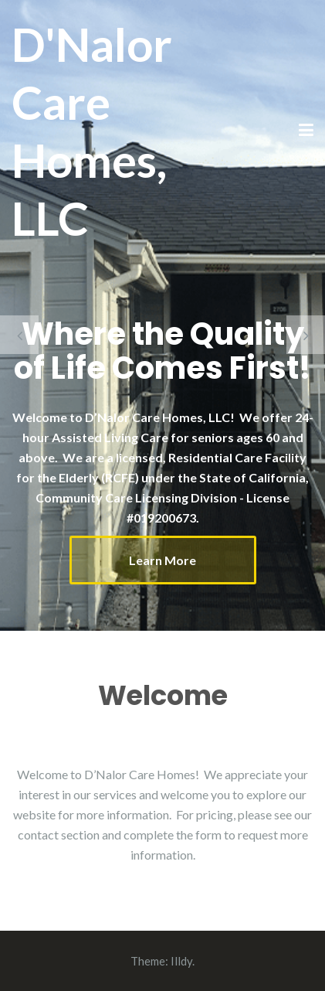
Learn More (162, 560)
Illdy (181, 961)
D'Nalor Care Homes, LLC (92, 131)
